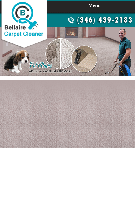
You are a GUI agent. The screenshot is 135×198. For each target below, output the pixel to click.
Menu (94, 5)
